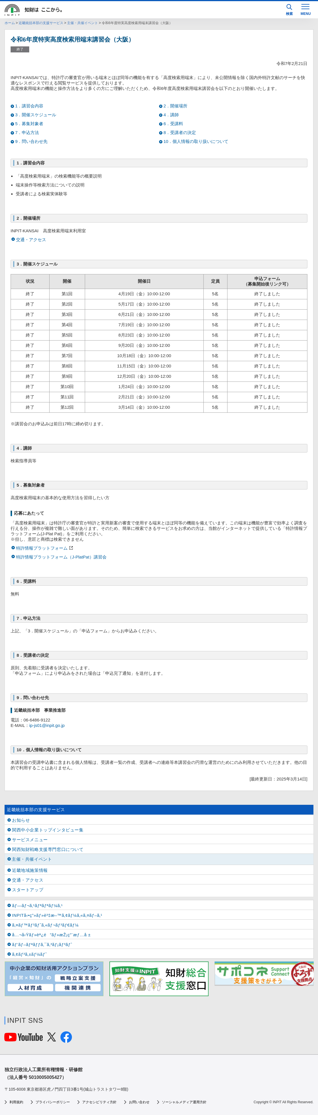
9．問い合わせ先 (31, 141)
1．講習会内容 (29, 105)
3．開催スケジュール (35, 114)
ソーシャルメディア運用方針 (184, 1102)
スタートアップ (27, 889)
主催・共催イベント (82, 23)
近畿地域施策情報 (30, 870)
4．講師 (171, 114)
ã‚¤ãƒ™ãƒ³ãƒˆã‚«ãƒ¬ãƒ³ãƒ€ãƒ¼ (45, 925)
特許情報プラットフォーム (42, 548)
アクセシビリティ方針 (99, 1102)
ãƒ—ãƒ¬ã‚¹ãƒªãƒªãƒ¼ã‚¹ (37, 905)
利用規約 (16, 1102)
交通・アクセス (31, 239)
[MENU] (305, 9)
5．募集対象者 (29, 123)
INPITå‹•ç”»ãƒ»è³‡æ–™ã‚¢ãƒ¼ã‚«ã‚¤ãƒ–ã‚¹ (57, 915)
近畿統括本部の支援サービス (41, 23)
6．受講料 (173, 123)
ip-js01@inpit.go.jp (47, 725)
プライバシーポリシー (53, 1102)
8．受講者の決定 (180, 132)
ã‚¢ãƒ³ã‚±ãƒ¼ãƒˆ (29, 954)
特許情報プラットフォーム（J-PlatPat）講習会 (61, 556)
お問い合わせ (139, 1102)
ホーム (10, 23)
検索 (289, 10)
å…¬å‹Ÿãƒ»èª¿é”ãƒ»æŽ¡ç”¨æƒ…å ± (51, 934)
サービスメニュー (30, 839)
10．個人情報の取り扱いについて (196, 141)
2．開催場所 (175, 105)
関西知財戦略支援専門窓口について (48, 849)
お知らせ (21, 820)
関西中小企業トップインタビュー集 (48, 829)
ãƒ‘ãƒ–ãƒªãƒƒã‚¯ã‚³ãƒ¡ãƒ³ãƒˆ (42, 944)
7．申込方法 (27, 132)
